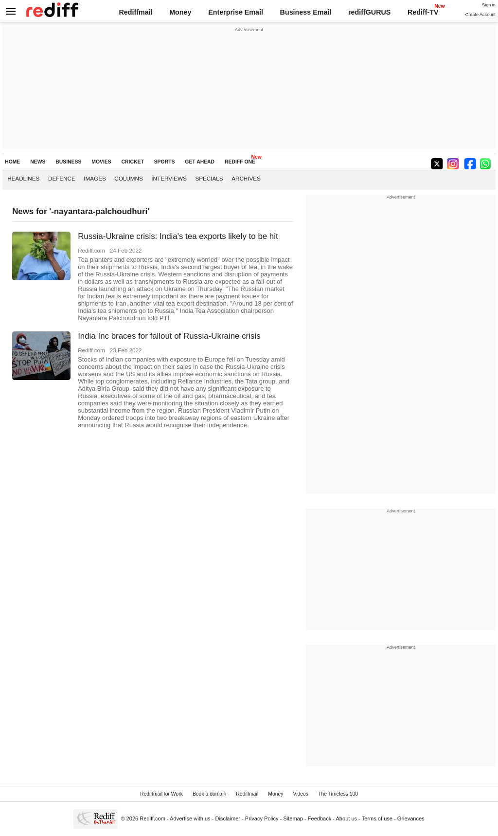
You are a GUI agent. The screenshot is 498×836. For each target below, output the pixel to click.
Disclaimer (227, 818)
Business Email (306, 12)
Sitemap (293, 818)
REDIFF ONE (240, 161)
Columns (128, 178)
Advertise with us (190, 818)
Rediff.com (152, 818)
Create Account (480, 14)
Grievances (411, 818)
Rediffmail (135, 12)
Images (95, 178)
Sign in (489, 4)
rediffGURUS (369, 12)
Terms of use (377, 818)
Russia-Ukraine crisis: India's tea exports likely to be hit (178, 236)
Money (180, 12)
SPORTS (164, 161)
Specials (209, 178)
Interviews (169, 178)
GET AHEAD (199, 161)
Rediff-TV (423, 12)
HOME (12, 161)
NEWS (37, 161)
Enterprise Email (235, 12)
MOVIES (101, 161)
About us (346, 818)
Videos (300, 794)
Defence (61, 178)
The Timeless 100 (338, 794)
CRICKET (133, 161)
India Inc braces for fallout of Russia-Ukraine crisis (169, 336)
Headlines (23, 178)
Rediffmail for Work (161, 794)
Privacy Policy (262, 818)
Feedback (320, 818)
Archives (246, 178)
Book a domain (209, 794)
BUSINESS (68, 161)
